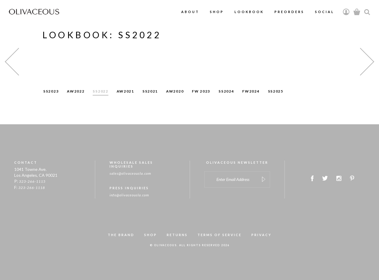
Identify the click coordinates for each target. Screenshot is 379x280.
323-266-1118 (31, 188)
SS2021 (150, 91)
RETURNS (177, 235)
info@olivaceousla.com (129, 195)
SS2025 (275, 91)
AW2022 (75, 91)
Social (324, 12)
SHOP (150, 235)
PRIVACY (261, 235)
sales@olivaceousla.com (130, 174)
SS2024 (226, 91)
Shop (217, 12)
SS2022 (100, 91)
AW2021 (125, 91)
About (190, 12)
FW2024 (250, 91)
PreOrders (289, 12)
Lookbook (249, 12)
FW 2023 (201, 91)
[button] (18, 61)
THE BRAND (121, 235)
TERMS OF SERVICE (219, 235)
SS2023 (51, 91)
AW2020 (175, 91)
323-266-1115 (32, 182)
